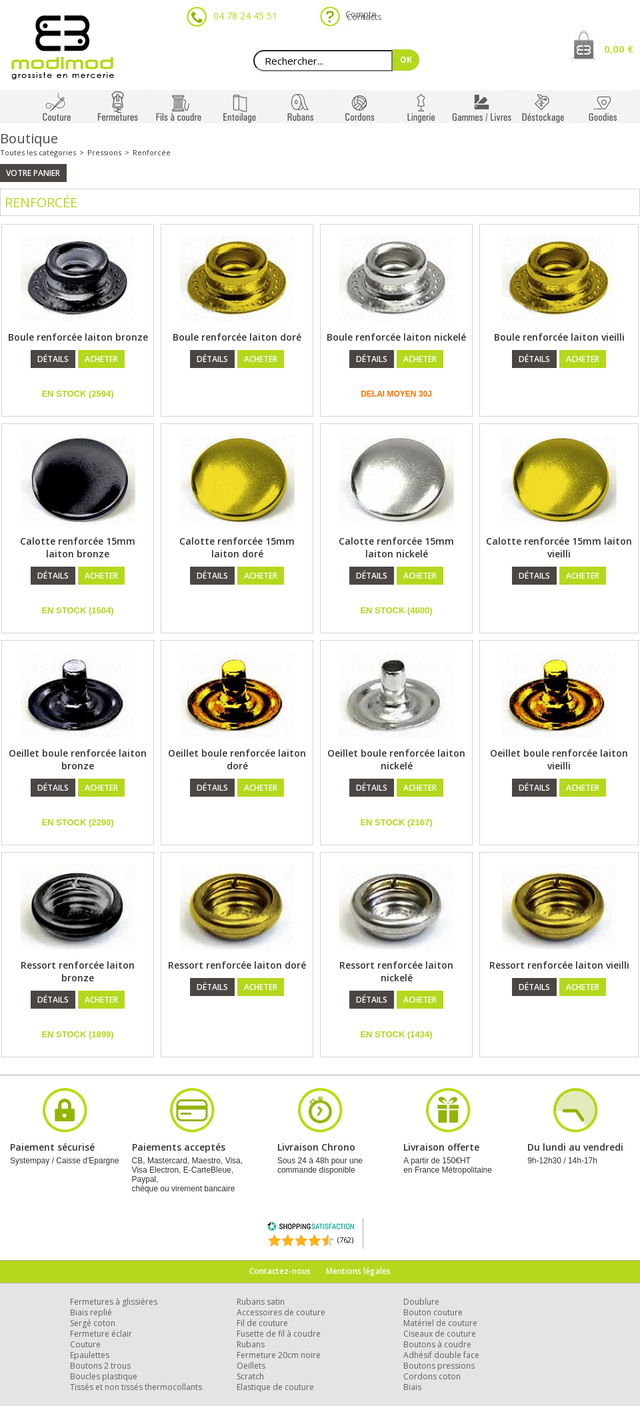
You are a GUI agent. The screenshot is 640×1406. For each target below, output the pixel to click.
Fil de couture (262, 1323)
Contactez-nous (280, 1271)
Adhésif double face (441, 1355)
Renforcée (152, 152)
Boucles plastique (103, 1376)
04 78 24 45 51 (245, 15)
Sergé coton (92, 1323)
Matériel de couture (440, 1323)
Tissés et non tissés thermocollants (136, 1387)
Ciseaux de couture (439, 1333)
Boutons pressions (439, 1365)
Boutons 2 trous (100, 1365)
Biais (412, 1387)
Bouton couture (433, 1312)
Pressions (104, 152)
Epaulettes (89, 1355)
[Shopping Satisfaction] (310, 1228)
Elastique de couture (275, 1387)
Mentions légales (358, 1271)
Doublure (421, 1301)
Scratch (250, 1376)
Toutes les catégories (38, 152)
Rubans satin (261, 1301)
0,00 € (618, 48)
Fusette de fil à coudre (279, 1333)
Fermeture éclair (101, 1333)
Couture (85, 1344)
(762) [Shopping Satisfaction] (345, 1240)
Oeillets (251, 1365)
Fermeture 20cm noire (279, 1355)
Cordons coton (432, 1376)
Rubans (251, 1344)
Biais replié (91, 1312)
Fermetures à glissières (113, 1301)
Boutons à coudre (437, 1344)
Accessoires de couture (281, 1312)
